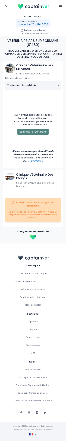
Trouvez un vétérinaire (25, 281)
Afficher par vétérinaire (35, 33)
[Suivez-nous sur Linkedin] (37, 412)
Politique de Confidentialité (33, 377)
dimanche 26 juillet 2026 (33, 24)
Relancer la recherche (33, 132)
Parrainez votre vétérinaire (33, 297)
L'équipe (33, 329)
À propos (33, 321)
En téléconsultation (35, 30)
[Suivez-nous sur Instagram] (29, 412)
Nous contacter (33, 305)
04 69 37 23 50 (35, 160)
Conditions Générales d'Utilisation (33, 385)
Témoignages (33, 345)
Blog (33, 353)
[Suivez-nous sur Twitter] (45, 412)
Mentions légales (33, 369)
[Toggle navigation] (5, 6)
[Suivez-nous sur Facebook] (21, 412)
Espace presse (33, 337)
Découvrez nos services (33, 289)
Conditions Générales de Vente (33, 393)
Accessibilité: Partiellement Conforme (33, 400)
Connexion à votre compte (33, 273)
